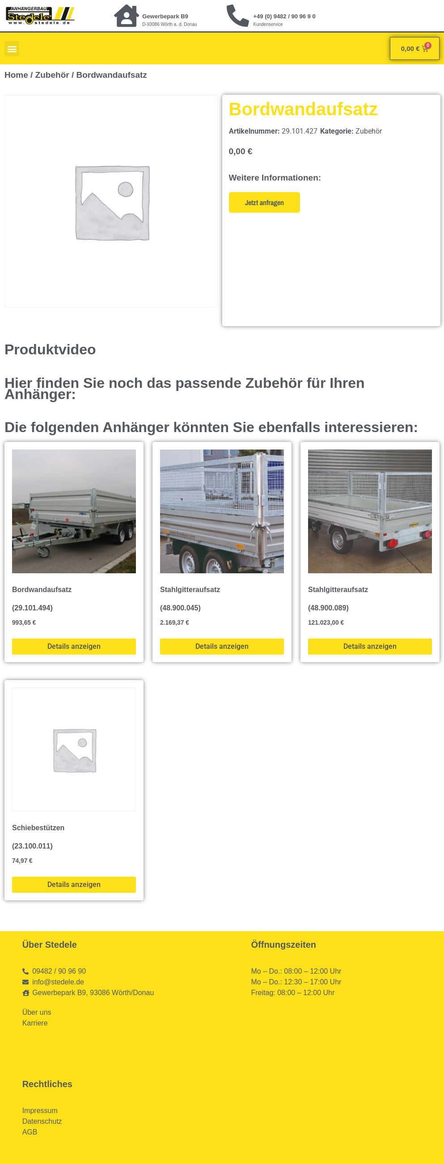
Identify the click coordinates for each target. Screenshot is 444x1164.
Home (16, 75)
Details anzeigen (74, 646)
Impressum (40, 1110)
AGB (30, 1132)
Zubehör (52, 75)
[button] (11, 48)
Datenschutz (42, 1121)
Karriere (35, 1023)
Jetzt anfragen (264, 202)
